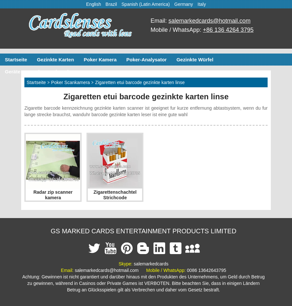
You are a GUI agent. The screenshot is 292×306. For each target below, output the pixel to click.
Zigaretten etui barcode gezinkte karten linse (140, 82)
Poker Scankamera (70, 82)
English (93, 4)
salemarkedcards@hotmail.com (209, 21)
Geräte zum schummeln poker (39, 71)
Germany (183, 4)
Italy (202, 4)
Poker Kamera (100, 59)
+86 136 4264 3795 (228, 30)
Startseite (16, 59)
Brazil (111, 4)
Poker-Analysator (146, 59)
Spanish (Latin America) (146, 4)
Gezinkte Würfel (195, 59)
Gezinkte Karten (55, 59)
